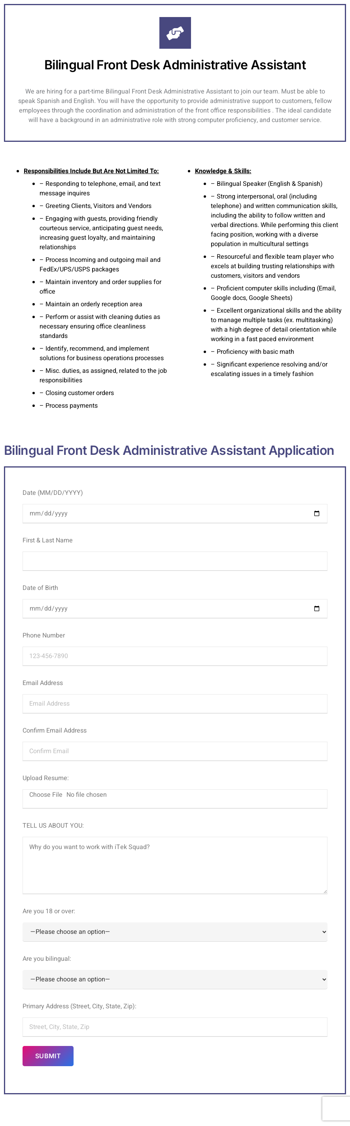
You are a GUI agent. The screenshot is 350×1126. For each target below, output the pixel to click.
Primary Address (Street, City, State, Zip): (175, 1019)
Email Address (175, 695)
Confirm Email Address (175, 743)
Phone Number (175, 648)
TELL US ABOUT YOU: (175, 857)
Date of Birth (175, 600)
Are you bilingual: (175, 971)
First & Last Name (175, 553)
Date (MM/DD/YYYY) (175, 505)
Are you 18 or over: (175, 924)
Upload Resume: (175, 790)
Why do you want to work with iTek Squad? (175, 865)
